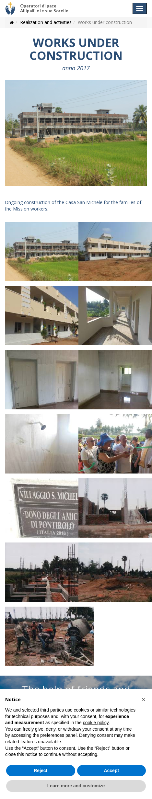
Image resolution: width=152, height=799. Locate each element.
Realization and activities (46, 22)
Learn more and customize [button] (76, 785)
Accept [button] (111, 770)
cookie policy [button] (96, 722)
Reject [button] (40, 770)
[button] (143, 699)
